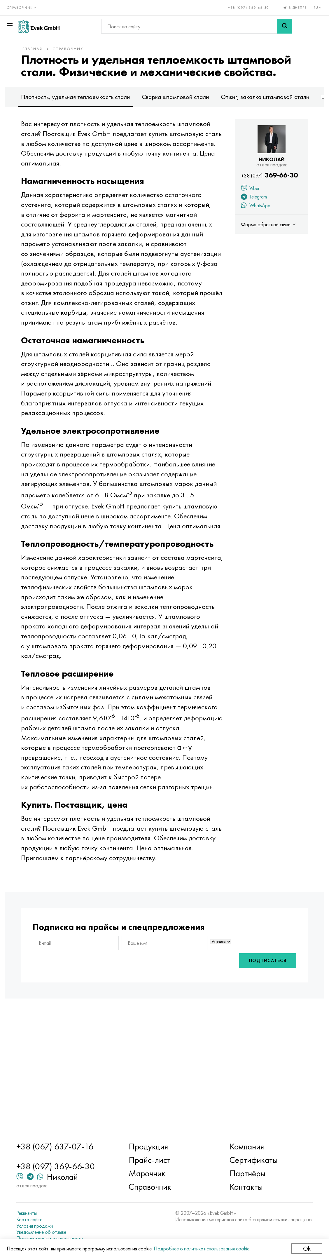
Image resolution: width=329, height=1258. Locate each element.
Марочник (150, 1173)
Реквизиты (37, 1213)
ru (316, 7)
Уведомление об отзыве (51, 1232)
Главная (47, 48)
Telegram (240, 209)
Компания (243, 1146)
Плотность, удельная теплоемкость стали (89, 109)
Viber (236, 201)
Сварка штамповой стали (189, 109)
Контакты (242, 1187)
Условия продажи (45, 1226)
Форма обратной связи (255, 236)
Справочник (82, 48)
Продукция (152, 1146)
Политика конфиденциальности (60, 1238)
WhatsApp (241, 218)
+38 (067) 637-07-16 (65, 1146)
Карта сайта (40, 1219)
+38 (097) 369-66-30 (246, 7)
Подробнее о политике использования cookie (203, 1248)
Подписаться (253, 1081)
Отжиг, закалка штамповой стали (279, 109)
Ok (305, 1248)
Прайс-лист (153, 1160)
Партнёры (244, 1173)
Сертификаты (250, 1160)
